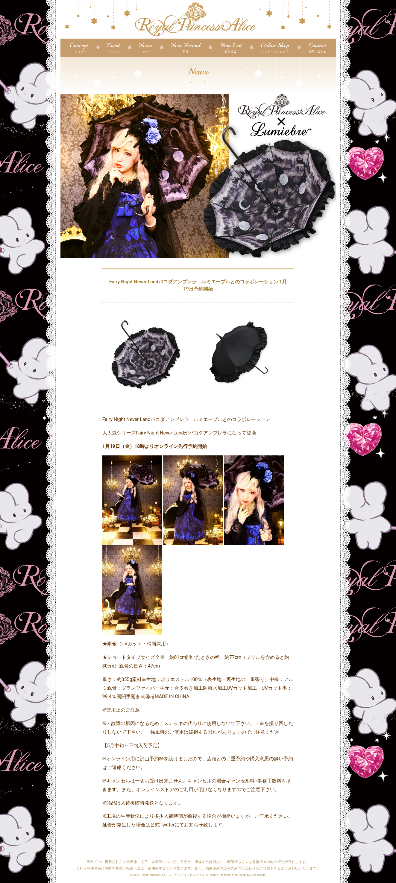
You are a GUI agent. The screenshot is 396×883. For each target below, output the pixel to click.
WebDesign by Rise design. (249, 874)
